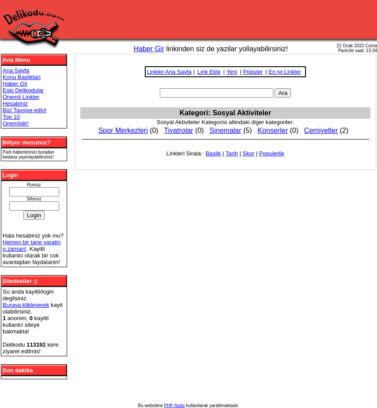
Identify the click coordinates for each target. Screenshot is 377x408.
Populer (253, 71)
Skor (249, 153)
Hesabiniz (15, 103)
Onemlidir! (16, 123)
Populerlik (271, 153)
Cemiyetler (321, 130)
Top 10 (11, 116)
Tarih (232, 153)
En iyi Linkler (284, 71)
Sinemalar (225, 130)
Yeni (232, 71)
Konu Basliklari (22, 77)
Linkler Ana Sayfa (169, 71)
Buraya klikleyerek (26, 305)
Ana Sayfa (16, 70)
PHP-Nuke (174, 405)
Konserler (272, 130)
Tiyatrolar (178, 130)
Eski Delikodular (23, 90)
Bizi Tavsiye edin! (24, 110)
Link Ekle (209, 71)
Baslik (213, 153)
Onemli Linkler (21, 97)
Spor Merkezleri (123, 130)
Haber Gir (149, 49)
